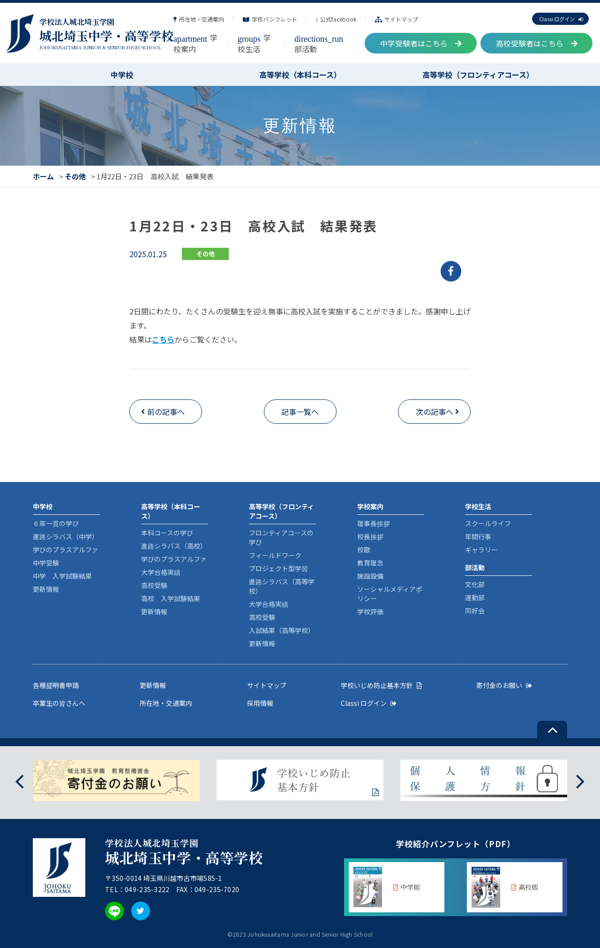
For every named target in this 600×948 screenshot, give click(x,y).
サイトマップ (396, 19)
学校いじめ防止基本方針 (381, 685)
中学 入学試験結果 (62, 576)
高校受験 (154, 585)
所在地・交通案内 (198, 19)
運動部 (475, 597)
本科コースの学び (167, 532)
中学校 (122, 74)
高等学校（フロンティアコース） (478, 74)
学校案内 (195, 43)
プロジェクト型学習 (278, 568)
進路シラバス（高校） (174, 545)
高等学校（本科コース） (300, 74)
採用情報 (260, 703)
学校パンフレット (270, 19)
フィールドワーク (275, 555)
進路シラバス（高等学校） (282, 586)
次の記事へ (434, 411)
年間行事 (478, 536)
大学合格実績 (160, 572)
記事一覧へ (300, 411)
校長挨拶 (370, 536)
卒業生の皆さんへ (59, 703)
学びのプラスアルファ (65, 549)
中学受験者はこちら (421, 43)
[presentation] (19, 780)
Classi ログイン (561, 19)
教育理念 (370, 562)
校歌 (363, 549)
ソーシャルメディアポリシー (389, 593)
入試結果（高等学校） (282, 630)
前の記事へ (166, 411)
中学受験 (46, 562)
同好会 (475, 610)
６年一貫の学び (56, 523)
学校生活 (254, 43)
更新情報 (46, 589)
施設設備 (370, 576)
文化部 (475, 584)
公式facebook (336, 19)
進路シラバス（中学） (65, 536)
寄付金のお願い (504, 685)
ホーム (43, 176)
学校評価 (370, 611)
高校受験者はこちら (537, 43)
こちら (163, 339)
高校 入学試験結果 (170, 598)
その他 (75, 176)
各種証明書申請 (56, 685)
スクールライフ (488, 523)
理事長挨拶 (373, 523)
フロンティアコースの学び (281, 537)
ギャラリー (481, 549)
